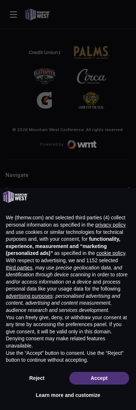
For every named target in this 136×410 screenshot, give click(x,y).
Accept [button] (99, 378)
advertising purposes (29, 296)
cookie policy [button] (110, 253)
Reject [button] (37, 378)
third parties (19, 268)
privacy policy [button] (110, 225)
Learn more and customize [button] (68, 395)
